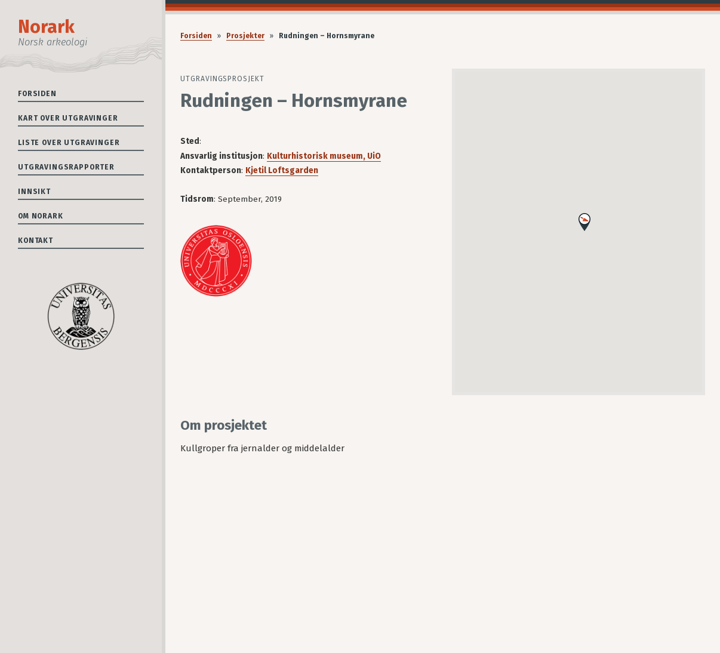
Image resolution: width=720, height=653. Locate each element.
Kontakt (35, 240)
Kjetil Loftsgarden (281, 170)
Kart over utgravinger (68, 118)
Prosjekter (245, 36)
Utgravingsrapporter (66, 167)
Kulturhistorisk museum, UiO (324, 156)
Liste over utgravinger (68, 142)
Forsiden (37, 94)
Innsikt (34, 191)
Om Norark (40, 216)
